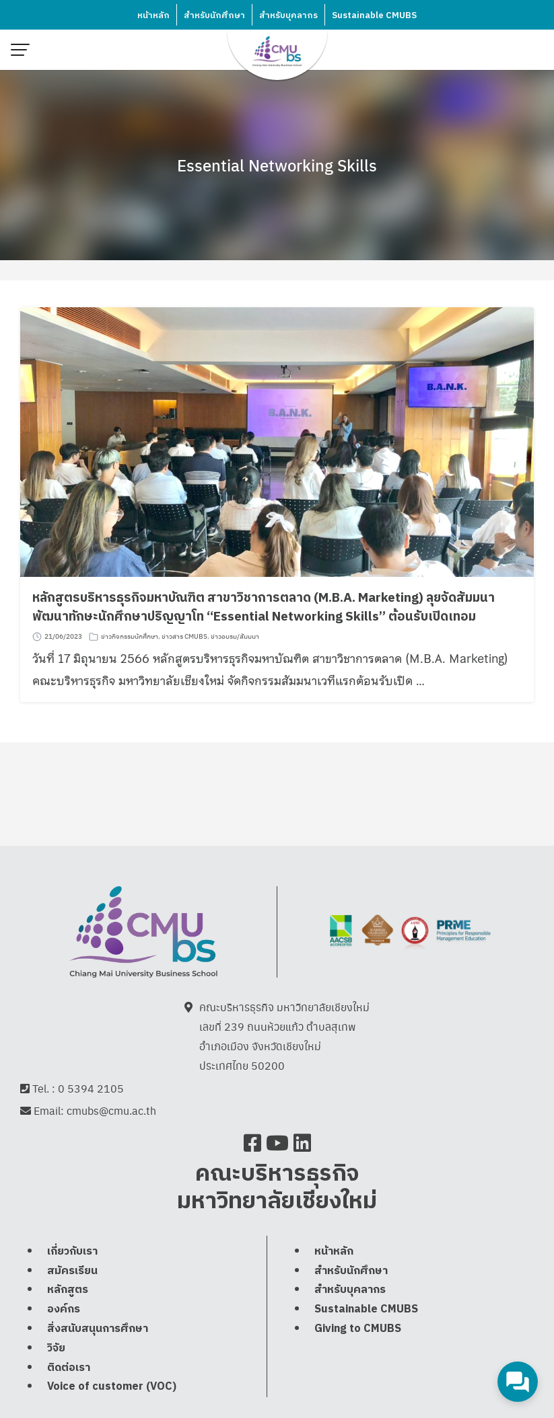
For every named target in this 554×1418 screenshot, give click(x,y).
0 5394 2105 (91, 1088)
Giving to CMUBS (357, 1358)
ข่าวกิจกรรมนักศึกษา (129, 636)
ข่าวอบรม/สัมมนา (235, 636)
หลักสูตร (67, 1319)
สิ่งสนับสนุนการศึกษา (97, 1358)
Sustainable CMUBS (374, 15)
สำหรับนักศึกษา (214, 15)
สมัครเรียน (72, 1300)
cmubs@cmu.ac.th (111, 1111)
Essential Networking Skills (277, 164)
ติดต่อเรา (68, 1397)
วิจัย (56, 1378)
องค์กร (63, 1339)
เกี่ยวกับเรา (72, 1281)
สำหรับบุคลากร (288, 15)
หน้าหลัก (153, 15)
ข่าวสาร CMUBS (184, 636)
